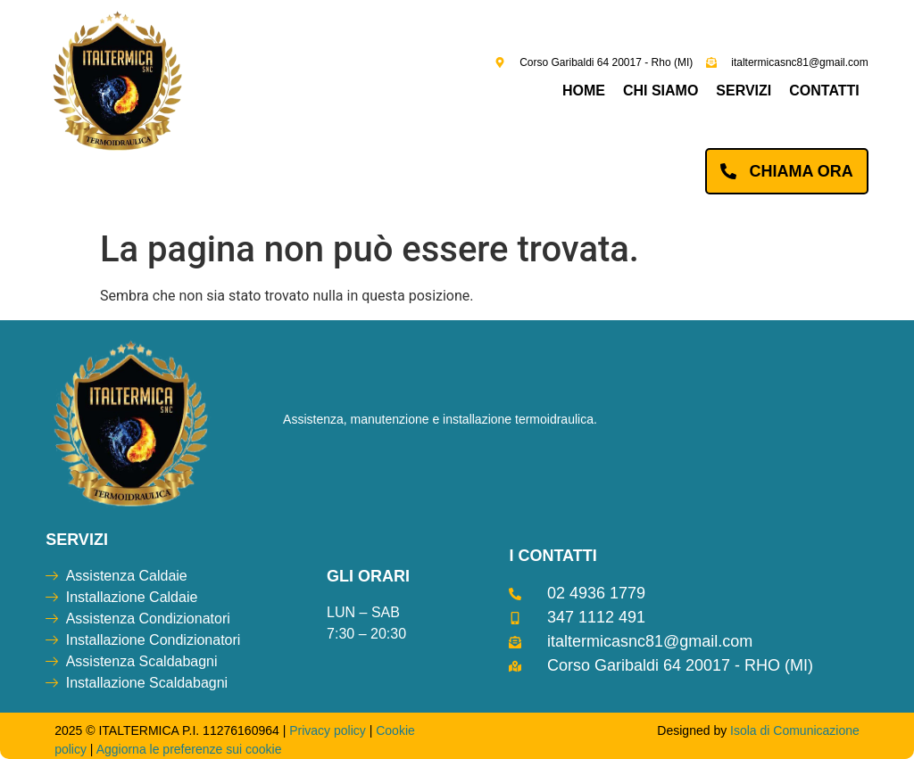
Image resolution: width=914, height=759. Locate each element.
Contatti (824, 90)
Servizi (743, 90)
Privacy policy (327, 730)
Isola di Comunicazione (795, 730)
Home (583, 90)
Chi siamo (660, 90)
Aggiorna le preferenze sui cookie (189, 749)
